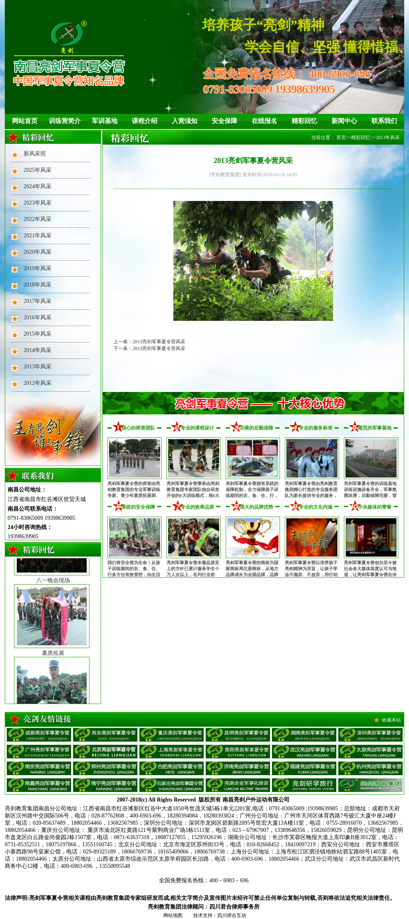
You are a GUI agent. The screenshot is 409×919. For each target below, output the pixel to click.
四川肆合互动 (231, 915)
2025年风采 (38, 170)
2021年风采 (38, 236)
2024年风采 (38, 186)
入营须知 (184, 120)
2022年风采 (38, 219)
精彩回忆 (304, 120)
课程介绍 (144, 120)
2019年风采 (38, 268)
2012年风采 (38, 383)
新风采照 (35, 154)
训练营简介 (65, 120)
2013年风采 (38, 367)
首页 (341, 137)
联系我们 (384, 120)
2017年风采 (38, 301)
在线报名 (264, 120)
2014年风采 (38, 350)
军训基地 (104, 120)
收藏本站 (391, 720)
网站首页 (25, 120)
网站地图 (173, 915)
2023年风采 (38, 203)
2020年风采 (38, 252)
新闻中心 (344, 120)
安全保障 (224, 120)
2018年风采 (38, 285)
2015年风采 (38, 334)
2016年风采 (38, 317)
